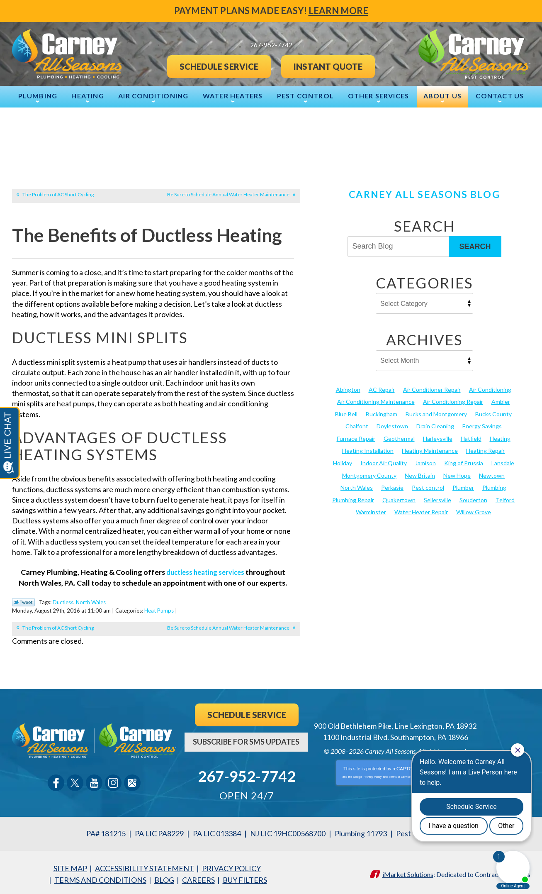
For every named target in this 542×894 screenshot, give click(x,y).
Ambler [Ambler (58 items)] (500, 400)
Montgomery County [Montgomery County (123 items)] (369, 473)
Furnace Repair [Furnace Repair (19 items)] (356, 437)
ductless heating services (205, 571)
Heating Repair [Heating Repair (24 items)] (485, 449)
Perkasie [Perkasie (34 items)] (392, 485)
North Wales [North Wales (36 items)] (356, 485)
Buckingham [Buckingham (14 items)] (381, 413)
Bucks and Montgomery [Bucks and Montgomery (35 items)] (436, 413)
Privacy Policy (373, 775)
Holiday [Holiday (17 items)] (342, 461)
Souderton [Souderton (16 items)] (473, 497)
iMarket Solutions (407, 871)
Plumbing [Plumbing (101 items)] (494, 485)
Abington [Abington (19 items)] (348, 388)
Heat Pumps (186, 609)
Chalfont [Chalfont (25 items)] (356, 425)
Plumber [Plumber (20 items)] (463, 485)
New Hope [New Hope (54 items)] (457, 473)
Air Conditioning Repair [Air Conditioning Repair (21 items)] (453, 400)
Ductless (63, 601)
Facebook (56, 781)
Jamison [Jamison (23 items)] (425, 461)
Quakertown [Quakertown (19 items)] (399, 497)
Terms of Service (400, 775)
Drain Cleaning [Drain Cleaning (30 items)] (435, 425)
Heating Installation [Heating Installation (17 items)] (368, 449)
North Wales (91, 601)
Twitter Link (23, 602)
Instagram (113, 781)
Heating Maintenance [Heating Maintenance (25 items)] (430, 449)
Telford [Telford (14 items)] (505, 497)
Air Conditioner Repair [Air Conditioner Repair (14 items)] (432, 388)
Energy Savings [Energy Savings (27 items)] (482, 425)
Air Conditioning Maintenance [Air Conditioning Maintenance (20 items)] (376, 400)
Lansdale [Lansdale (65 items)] (502, 461)
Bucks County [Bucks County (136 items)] (493, 413)
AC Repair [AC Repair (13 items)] (382, 388)
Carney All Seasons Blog (424, 194)
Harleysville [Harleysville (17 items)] (437, 437)
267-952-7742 (247, 774)
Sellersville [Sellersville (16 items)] (437, 497)
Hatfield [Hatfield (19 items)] (471, 437)
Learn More (338, 10)
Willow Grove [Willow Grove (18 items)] (473, 509)
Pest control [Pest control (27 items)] (428, 485)
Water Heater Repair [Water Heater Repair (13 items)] (421, 509)
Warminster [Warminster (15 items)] (371, 509)
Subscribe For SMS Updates (246, 739)
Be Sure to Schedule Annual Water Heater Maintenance (228, 194)
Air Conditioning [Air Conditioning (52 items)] (490, 388)
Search (475, 246)
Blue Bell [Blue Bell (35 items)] (346, 413)
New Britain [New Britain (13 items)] (420, 473)
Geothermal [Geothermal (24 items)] (399, 437)
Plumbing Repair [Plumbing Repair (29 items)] (353, 497)
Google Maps (132, 781)
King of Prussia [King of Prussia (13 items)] (463, 461)
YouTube (94, 781)
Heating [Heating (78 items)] (500, 437)
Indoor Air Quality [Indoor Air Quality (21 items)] (383, 461)
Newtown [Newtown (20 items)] (492, 473)
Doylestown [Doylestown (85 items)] (392, 425)
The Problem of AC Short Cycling (58, 194)
